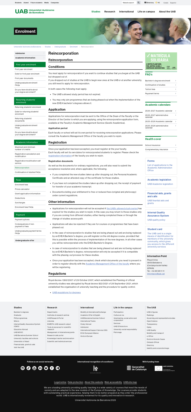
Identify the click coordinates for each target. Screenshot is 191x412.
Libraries (50, 321)
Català (166, 3)
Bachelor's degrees (21, 312)
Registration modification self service (28, 162)
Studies (96, 11)
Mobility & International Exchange (93, 312)
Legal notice (60, 382)
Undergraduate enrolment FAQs (26, 84)
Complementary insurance (160, 149)
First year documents (24, 78)
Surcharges (20, 202)
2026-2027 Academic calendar (160, 111)
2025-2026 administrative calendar (160, 127)
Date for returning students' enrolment (27, 112)
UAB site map (130, 382)
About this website (94, 382)
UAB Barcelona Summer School (26, 335)
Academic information (29, 58)
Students (18, 3)
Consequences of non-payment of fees (25, 225)
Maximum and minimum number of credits (25, 148)
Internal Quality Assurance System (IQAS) (27, 325)
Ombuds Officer (153, 342)
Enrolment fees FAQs (24, 207)
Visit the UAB (19, 347)
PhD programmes (20, 318)
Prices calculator (22, 189)
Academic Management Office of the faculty (107, 263)
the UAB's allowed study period (122, 208)
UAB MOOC (18, 332)
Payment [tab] (20, 214)
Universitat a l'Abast (21, 341)
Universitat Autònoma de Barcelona (27, 47)
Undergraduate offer (29, 240)
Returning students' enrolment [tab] (25, 101)
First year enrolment (23, 69)
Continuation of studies (160, 85)
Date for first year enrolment (27, 74)
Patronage (118, 332)
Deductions (20, 198)
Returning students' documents (23, 119)
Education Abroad (21, 329)
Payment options (22, 219)
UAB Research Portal (55, 318)
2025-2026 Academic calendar (160, 121)
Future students (36, 3)
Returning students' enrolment (28, 107)
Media (46, 3)
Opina (149, 327)
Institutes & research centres (58, 315)
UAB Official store (120, 326)
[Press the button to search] (138, 2)
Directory (149, 3)
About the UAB (167, 11)
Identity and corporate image (158, 348)
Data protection (75, 382)
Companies (55, 3)
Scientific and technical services (59, 341)
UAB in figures (152, 312)
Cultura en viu (119, 315)
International (126, 11)
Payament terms (160, 93)
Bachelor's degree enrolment (160, 80)
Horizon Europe (86, 336)
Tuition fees (160, 89)
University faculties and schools (26, 338)
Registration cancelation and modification (27, 155)
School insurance (160, 145)
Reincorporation (22, 168)
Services (117, 323)
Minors (16, 321)
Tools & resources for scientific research (59, 328)
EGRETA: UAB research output (59, 324)
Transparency (152, 324)
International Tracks (88, 321)
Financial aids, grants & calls (24, 344)
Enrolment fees (21, 184)
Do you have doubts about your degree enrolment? (26, 90)
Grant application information (27, 193)
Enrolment (74, 47)
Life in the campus (123, 307)
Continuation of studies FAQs (27, 172)
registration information (60, 155)
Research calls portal (55, 335)
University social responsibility (125, 329)
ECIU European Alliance (90, 333)
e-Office (150, 336)
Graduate (17, 315)
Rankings (150, 315)
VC (157, 3)
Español (173, 3)
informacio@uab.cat (156, 274)
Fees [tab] (18, 180)
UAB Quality (151, 330)
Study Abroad (86, 324)
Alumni (26, 3)
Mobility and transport (155, 333)
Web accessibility (113, 382)
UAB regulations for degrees (66, 292)
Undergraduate (60, 47)
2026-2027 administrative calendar (160, 116)
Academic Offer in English (90, 315)
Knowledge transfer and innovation (60, 338)
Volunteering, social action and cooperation (125, 319)
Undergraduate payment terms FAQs (28, 232)
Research (109, 11)
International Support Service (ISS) (94, 330)
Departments (52, 312)
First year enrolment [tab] (26, 64)
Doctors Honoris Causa (156, 339)
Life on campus (146, 11)
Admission (29, 53)
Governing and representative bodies (161, 318)
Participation (118, 312)
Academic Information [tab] (27, 142)
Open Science (152, 321)
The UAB (151, 307)
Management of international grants (61, 332)
